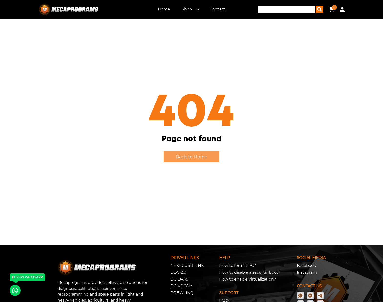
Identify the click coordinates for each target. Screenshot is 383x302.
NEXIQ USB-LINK (187, 265)
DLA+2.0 (178, 272)
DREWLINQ (181, 293)
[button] (198, 9)
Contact (217, 9)
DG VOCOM (181, 286)
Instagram (307, 272)
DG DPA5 (179, 279)
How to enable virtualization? (247, 279)
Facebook (306, 265)
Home (164, 9)
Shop (187, 9)
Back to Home (191, 157)
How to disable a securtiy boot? (249, 272)
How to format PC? (237, 265)
